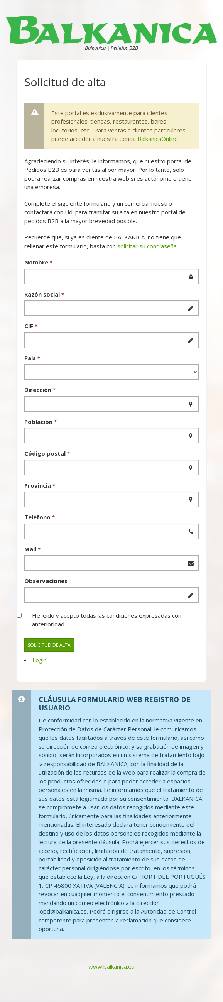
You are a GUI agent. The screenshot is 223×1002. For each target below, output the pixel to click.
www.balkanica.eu (111, 966)
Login (39, 660)
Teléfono (39, 517)
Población (40, 422)
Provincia (39, 485)
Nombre (38, 262)
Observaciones (46, 581)
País (32, 358)
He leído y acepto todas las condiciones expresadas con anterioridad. (106, 620)
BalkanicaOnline (157, 138)
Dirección (40, 389)
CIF (30, 326)
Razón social (44, 294)
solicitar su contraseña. (147, 246)
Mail (32, 549)
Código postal (47, 453)
